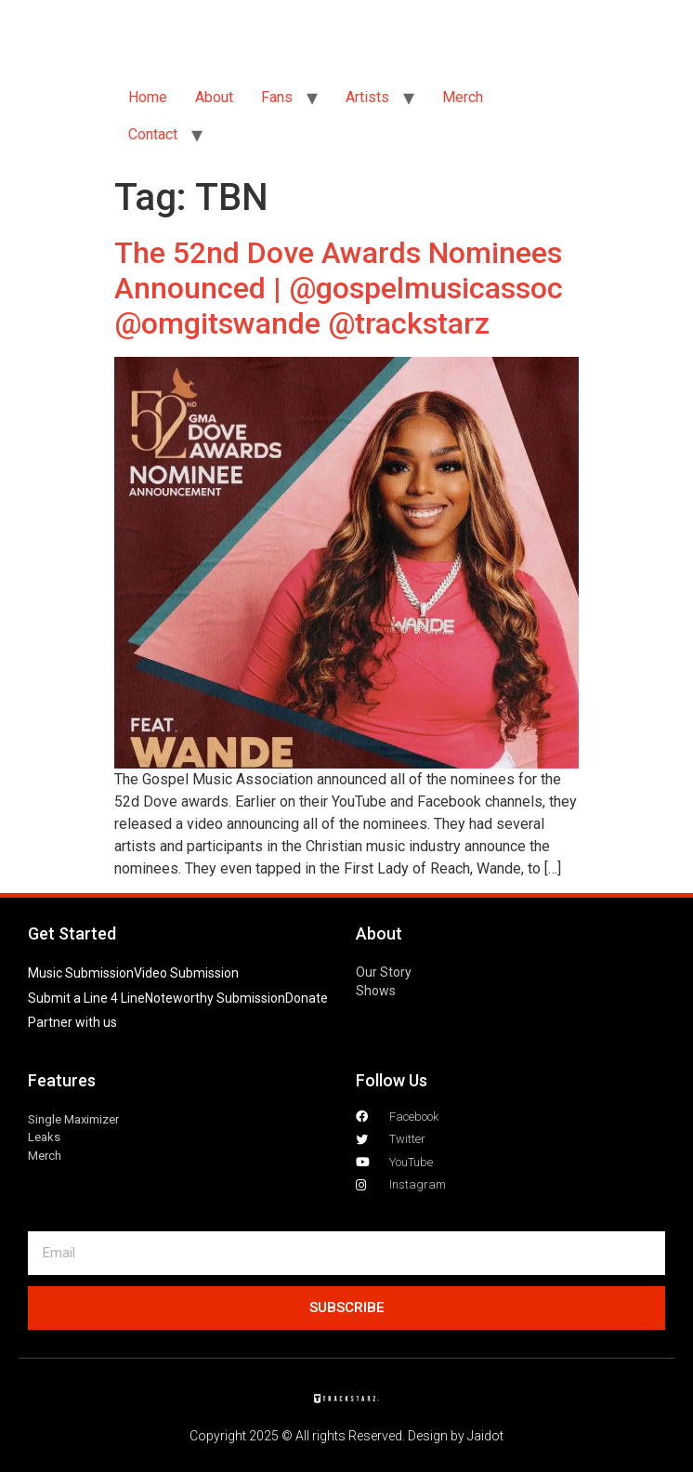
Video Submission (186, 973)
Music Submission (81, 973)
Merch (462, 97)
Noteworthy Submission (215, 998)
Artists (367, 97)
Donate (306, 998)
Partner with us (72, 1022)
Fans (277, 97)
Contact (152, 134)
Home (147, 97)
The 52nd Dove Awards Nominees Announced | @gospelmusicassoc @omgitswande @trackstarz (338, 288)
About (214, 97)
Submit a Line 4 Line (86, 998)
